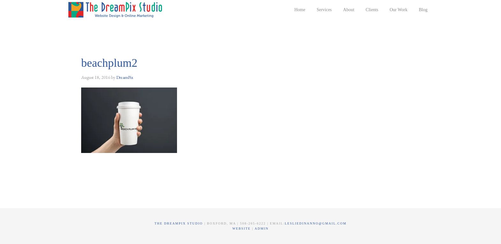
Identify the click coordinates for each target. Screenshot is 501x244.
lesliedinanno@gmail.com (315, 223)
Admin (262, 228)
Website (242, 228)
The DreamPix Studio (116, 9)
